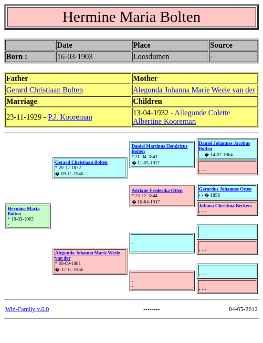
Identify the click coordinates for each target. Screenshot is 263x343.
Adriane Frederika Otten (157, 190)
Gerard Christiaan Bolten (44, 90)
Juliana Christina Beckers (225, 205)
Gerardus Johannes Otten (225, 189)
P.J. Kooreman (70, 117)
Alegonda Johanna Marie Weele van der (194, 90)
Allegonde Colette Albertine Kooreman (182, 117)
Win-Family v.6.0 (27, 309)
